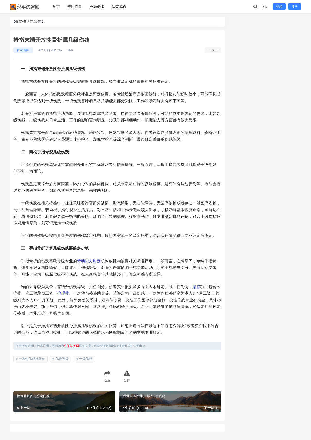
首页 (56, 7)
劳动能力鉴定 (89, 261)
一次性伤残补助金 (32, 359)
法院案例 (119, 7)
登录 (279, 6)
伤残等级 (62, 359)
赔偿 (196, 287)
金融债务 (96, 7)
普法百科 (74, 7)
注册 (295, 6)
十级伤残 (85, 359)
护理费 (63, 293)
